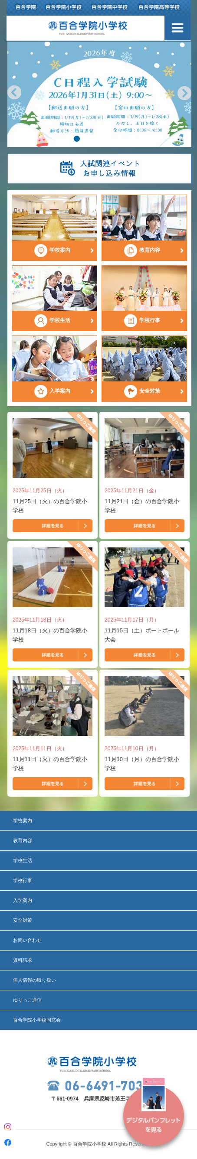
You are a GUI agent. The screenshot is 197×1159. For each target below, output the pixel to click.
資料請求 (22, 960)
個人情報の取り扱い (34, 980)
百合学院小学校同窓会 (37, 1019)
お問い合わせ (27, 940)
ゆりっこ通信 (27, 1000)
